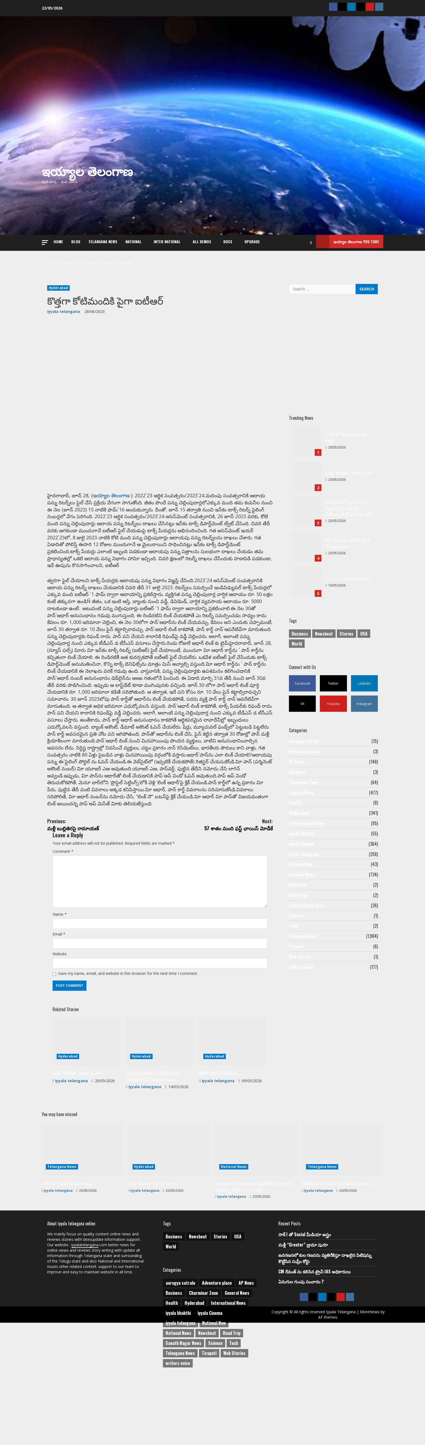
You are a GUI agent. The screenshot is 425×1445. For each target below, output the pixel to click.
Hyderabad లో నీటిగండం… (221, 1157)
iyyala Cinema (301, 854)
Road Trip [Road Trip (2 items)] (231, 1404)
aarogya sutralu (303, 739)
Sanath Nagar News (307, 922)
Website (61, 1033)
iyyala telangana (63, 302)
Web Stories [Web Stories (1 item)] (234, 1424)
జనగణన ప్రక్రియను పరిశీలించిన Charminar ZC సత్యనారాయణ (152, 1160)
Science (296, 934)
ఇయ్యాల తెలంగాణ (87, 167)
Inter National (167, 239)
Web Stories (300, 980)
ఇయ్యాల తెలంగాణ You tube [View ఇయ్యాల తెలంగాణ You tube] (347, 238)
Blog (75, 239)
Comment (64, 908)
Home (58, 239)
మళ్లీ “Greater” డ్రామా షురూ (77, 1157)
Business (297, 774)
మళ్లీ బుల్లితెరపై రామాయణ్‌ (103, 876)
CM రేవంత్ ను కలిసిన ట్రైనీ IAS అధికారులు (306, 541)
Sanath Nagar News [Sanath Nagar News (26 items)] (183, 1414)
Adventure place (304, 751)
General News (301, 797)
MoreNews (313, 1392)
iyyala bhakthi (301, 843)
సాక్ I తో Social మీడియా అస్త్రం (306, 435)
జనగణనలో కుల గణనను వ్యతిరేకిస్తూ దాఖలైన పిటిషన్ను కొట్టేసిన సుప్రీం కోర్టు (306, 505)
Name (60, 989)
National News (302, 888)
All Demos (202, 239)
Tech (293, 945)
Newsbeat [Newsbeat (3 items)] (324, 629)
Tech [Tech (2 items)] (233, 1414)
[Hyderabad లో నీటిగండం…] (233, 1125)
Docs (227, 239)
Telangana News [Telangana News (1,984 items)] (180, 1424)
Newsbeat (298, 900)
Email (60, 1011)
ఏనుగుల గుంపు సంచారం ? (306, 576)
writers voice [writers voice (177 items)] (178, 1434)
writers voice (301, 991)
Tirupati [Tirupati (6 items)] (209, 1424)
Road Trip (298, 911)
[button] (45, 238)
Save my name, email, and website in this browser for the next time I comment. (137, 1055)
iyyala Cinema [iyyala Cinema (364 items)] (210, 1384)
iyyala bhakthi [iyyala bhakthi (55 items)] (178, 1384)
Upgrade (252, 239)
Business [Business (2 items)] (300, 629)
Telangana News (102, 239)
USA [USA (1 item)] (364, 629)
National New (301, 877)
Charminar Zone (303, 785)
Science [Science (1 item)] (215, 1414)
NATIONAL (133, 239)
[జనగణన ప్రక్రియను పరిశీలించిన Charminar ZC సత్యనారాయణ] (160, 1125)
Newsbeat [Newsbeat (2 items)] (207, 1404)
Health (295, 808)
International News (306, 831)
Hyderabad (58, 280)
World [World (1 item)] (297, 639)
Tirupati (296, 968)
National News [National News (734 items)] (178, 1404)
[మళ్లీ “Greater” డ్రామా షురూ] (87, 1125)
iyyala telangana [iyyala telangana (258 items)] (180, 1394)
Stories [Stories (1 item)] (346, 629)
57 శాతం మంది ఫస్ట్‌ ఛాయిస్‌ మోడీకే (216, 876)
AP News (296, 762)
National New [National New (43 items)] (214, 1394)
